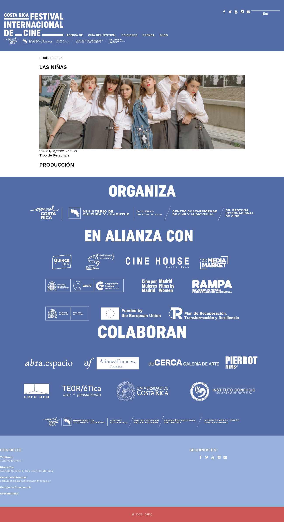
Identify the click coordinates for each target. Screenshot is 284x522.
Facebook (224, 12)
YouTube (236, 12)
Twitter (230, 12)
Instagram (242, 12)
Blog (164, 35)
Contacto (248, 12)
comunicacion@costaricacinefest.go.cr (25, 480)
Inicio (33, 24)
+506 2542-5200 (10, 460)
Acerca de (74, 35)
